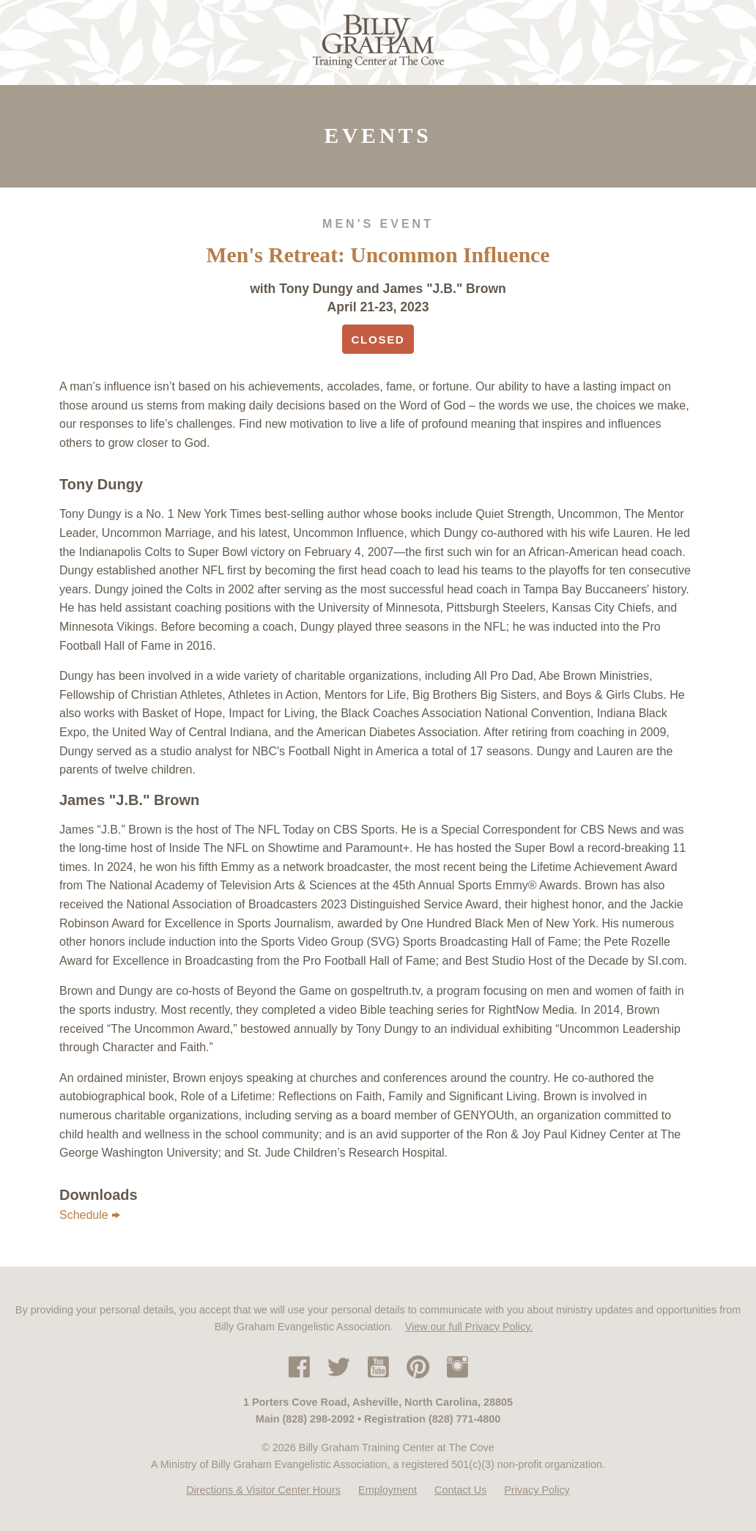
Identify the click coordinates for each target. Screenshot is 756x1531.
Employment (387, 1490)
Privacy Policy (537, 1490)
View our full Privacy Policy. (469, 1326)
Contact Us (460, 1490)
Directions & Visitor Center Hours (263, 1490)
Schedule (89, 1215)
